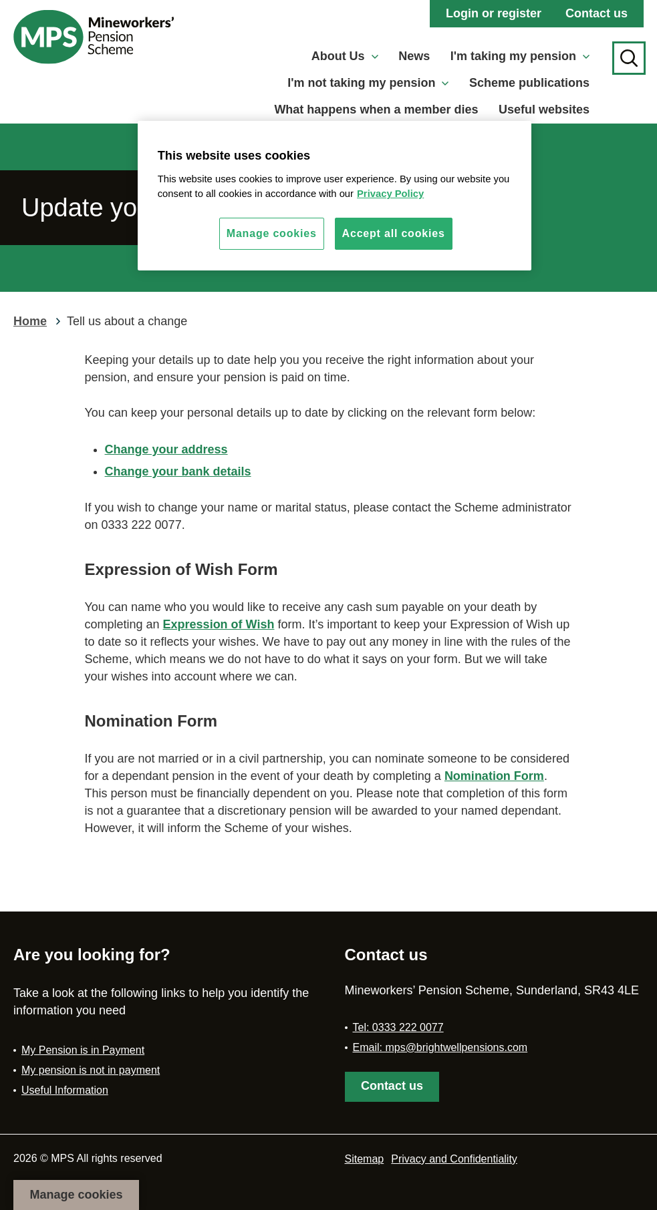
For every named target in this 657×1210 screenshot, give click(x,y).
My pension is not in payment (90, 1070)
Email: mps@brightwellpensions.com (440, 1047)
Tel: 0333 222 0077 (398, 1027)
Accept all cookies (393, 233)
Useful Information (64, 1090)
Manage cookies (75, 1194)
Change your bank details (178, 471)
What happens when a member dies (376, 109)
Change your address (166, 449)
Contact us (596, 13)
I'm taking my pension (519, 56)
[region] (335, 195)
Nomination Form (494, 776)
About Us (344, 56)
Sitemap (364, 1159)
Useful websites (544, 109)
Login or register (493, 13)
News (414, 56)
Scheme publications (529, 82)
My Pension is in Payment (82, 1050)
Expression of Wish (219, 624)
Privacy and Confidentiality (454, 1159)
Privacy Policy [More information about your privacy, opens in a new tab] (390, 193)
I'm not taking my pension (367, 82)
